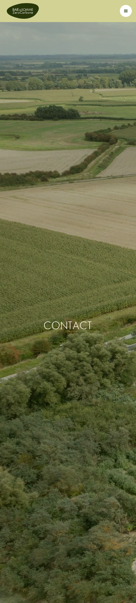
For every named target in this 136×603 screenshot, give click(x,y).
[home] (21, 11)
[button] (126, 11)
